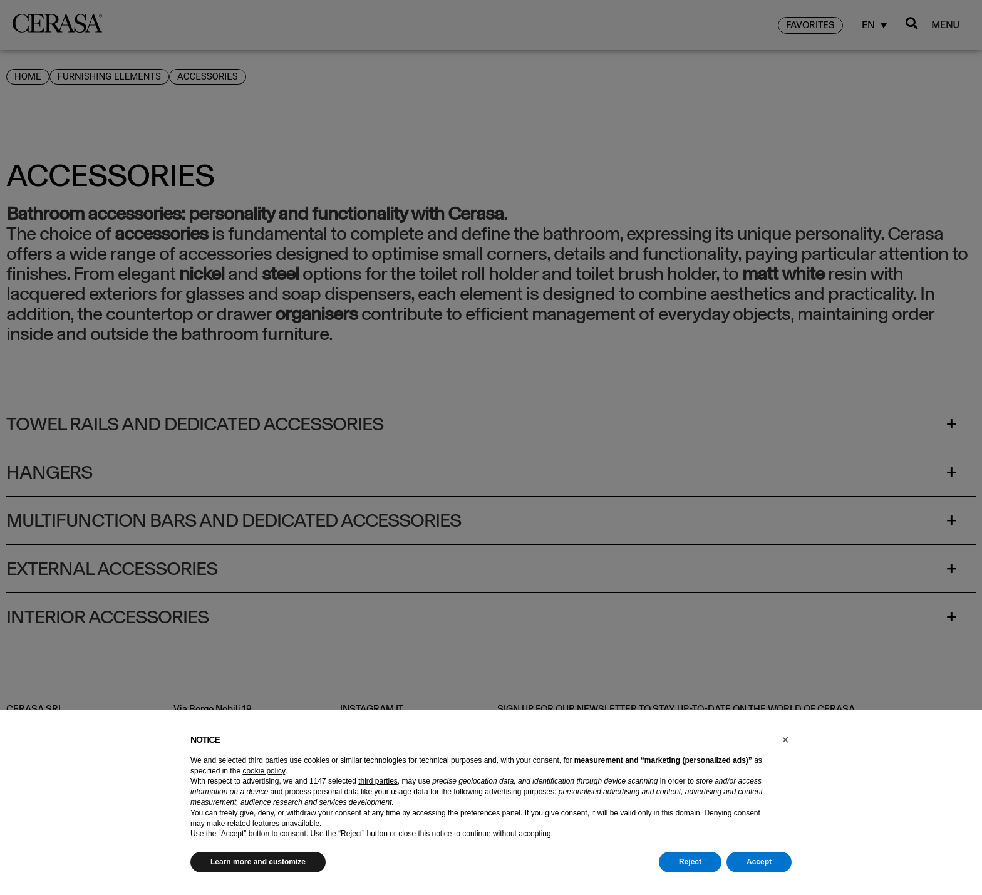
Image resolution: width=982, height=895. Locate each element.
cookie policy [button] (263, 771)
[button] (785, 740)
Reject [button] (690, 861)
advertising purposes (519, 791)
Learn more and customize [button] (258, 861)
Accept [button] (759, 861)
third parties (378, 781)
